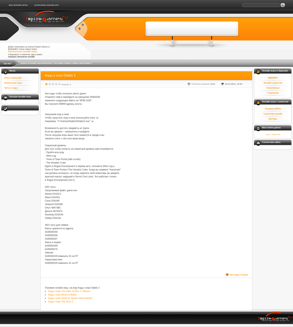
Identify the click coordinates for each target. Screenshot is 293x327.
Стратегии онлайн (272, 114)
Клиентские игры (13, 83)
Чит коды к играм (62, 63)
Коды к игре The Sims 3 (60, 301)
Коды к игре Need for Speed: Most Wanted (70, 298)
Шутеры (273, 119)
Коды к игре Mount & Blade (62, 294)
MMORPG (273, 78)
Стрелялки (273, 93)
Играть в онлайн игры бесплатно (36, 63)
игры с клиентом (273, 134)
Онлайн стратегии (272, 83)
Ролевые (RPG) (273, 109)
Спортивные (273, 88)
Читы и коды (11, 88)
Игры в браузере (13, 78)
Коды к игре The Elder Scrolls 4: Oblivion (69, 291)
